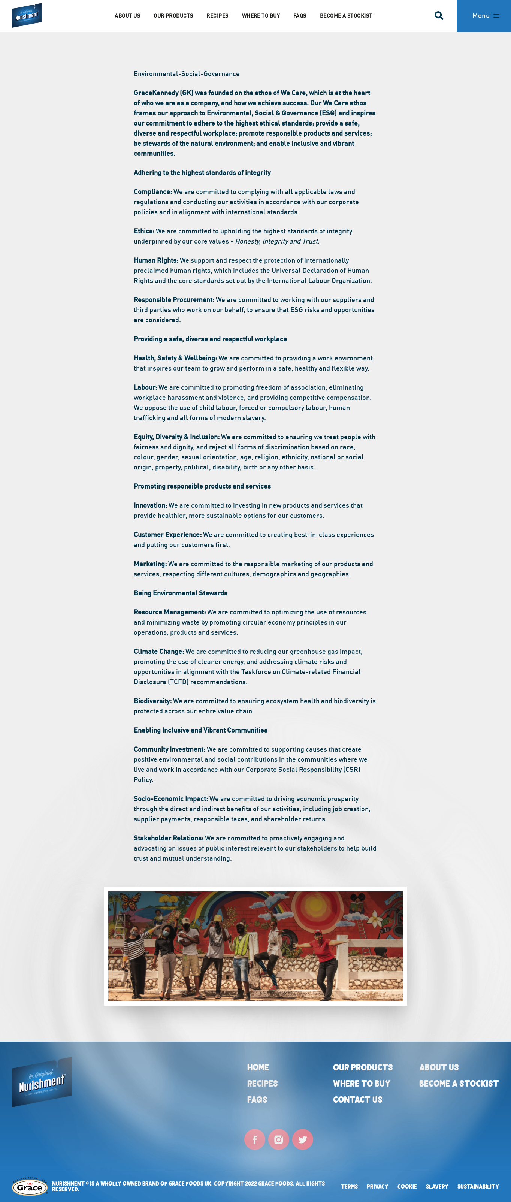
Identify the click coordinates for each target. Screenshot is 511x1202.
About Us (439, 1067)
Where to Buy (261, 15)
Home (258, 1067)
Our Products (173, 15)
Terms (349, 1187)
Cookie (407, 1187)
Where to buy (362, 1083)
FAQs (299, 15)
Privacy (377, 1187)
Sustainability (478, 1187)
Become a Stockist (346, 15)
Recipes (217, 15)
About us (127, 15)
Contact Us (358, 1099)
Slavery (437, 1187)
